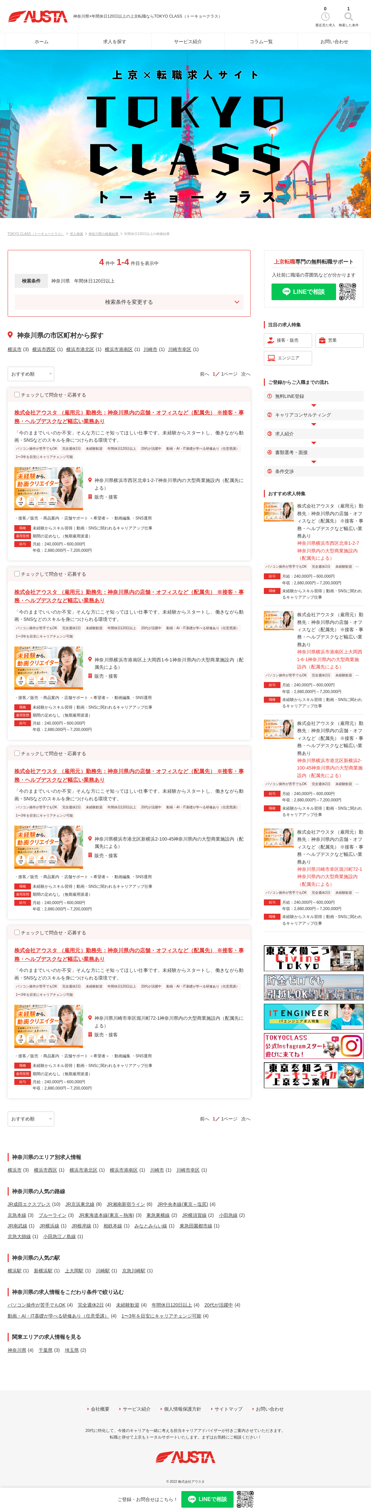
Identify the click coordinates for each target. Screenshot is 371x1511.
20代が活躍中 (218, 1305)
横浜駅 (15, 1270)
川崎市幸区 (179, 349)
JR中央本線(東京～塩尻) (182, 1204)
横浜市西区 (44, 349)
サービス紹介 (188, 41)
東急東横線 (158, 1215)
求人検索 (76, 234)
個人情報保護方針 (182, 1409)
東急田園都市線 (196, 1225)
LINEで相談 (309, 292)
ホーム (42, 41)
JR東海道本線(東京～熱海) (106, 1215)
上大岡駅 (74, 1270)
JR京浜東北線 (80, 1204)
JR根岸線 (81, 1225)
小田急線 (228, 1215)
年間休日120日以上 (172, 1305)
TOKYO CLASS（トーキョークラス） (36, 234)
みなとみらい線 (150, 1225)
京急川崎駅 (133, 1270)
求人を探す (114, 41)
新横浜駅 (43, 1270)
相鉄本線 (112, 1225)
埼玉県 (72, 1350)
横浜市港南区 (119, 349)
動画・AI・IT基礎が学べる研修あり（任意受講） (58, 1316)
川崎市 (150, 349)
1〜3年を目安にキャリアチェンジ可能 (161, 1316)
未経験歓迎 (127, 1305)
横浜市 (15, 349)
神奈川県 (17, 1350)
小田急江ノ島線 (59, 1236)
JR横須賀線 (194, 1215)
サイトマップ (229, 1409)
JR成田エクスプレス (29, 1204)
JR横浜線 (49, 1225)
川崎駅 (103, 1270)
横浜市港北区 (80, 349)
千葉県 (46, 1350)
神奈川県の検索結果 (103, 234)
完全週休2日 (91, 1305)
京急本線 (17, 1215)
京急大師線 (19, 1236)
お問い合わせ (334, 41)
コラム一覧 (261, 41)
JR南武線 (17, 1225)
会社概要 (100, 1409)
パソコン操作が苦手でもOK (37, 1305)
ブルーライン (53, 1215)
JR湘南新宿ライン (126, 1204)
